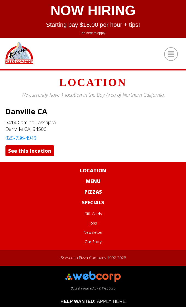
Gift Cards (93, 213)
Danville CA (26, 111)
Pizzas (93, 191)
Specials (93, 202)
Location (93, 170)
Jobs (93, 223)
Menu (93, 181)
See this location (29, 150)
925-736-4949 (20, 138)
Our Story (93, 241)
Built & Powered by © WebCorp (92, 286)
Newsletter (93, 232)
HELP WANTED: (93, 301)
